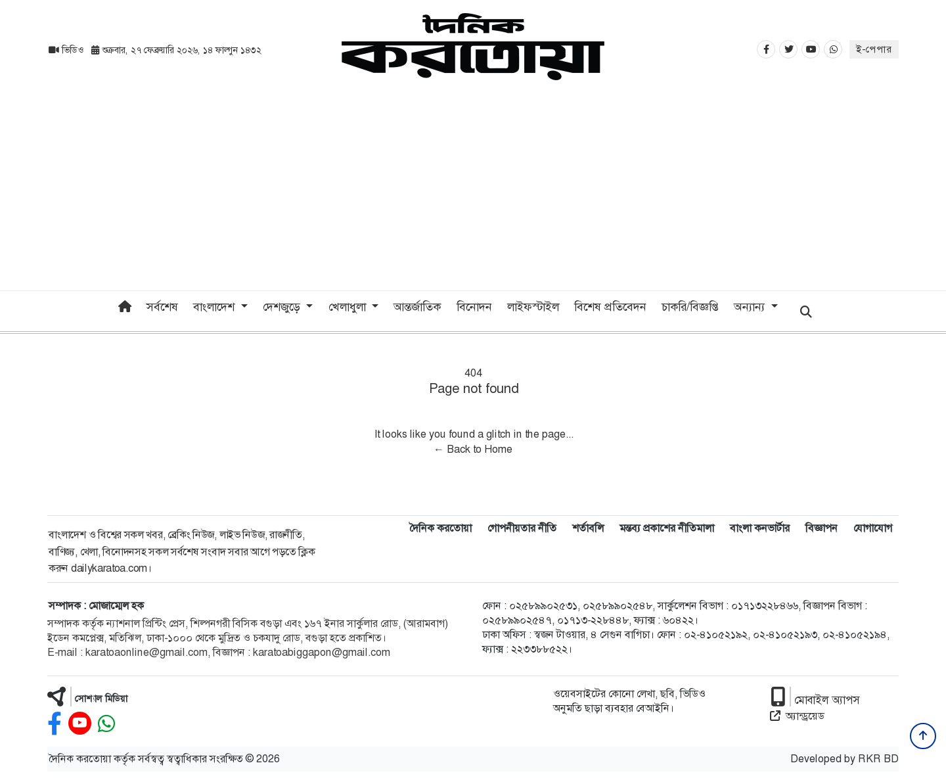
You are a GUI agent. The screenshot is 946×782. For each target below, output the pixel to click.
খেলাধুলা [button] (348, 307)
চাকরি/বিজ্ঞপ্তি (690, 307)
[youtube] (79, 724)
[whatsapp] (106, 724)
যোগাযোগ (872, 528)
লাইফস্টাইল (533, 307)
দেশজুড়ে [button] (283, 307)
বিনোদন (474, 307)
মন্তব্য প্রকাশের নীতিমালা (666, 528)
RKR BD (878, 759)
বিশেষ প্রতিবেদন (610, 307)
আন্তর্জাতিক (417, 307)
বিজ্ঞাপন (821, 528)
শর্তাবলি (588, 528)
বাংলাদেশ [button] (215, 307)
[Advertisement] (473, 192)
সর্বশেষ (162, 307)
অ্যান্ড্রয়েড (797, 716)
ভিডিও (67, 50)
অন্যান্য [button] (751, 307)
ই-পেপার (874, 49)
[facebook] (54, 724)
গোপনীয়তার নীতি (521, 528)
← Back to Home (473, 449)
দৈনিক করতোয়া (440, 528)
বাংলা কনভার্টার (760, 528)
